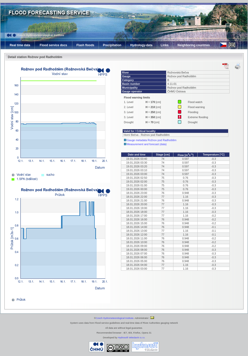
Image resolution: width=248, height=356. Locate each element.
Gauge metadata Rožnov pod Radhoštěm (152, 140)
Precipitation (112, 45)
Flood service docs (53, 45)
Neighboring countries (193, 45)
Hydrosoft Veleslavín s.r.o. (131, 337)
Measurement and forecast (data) (147, 144)
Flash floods (85, 45)
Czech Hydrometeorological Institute (40, 35)
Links (164, 45)
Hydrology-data (141, 45)
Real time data (20, 45)
